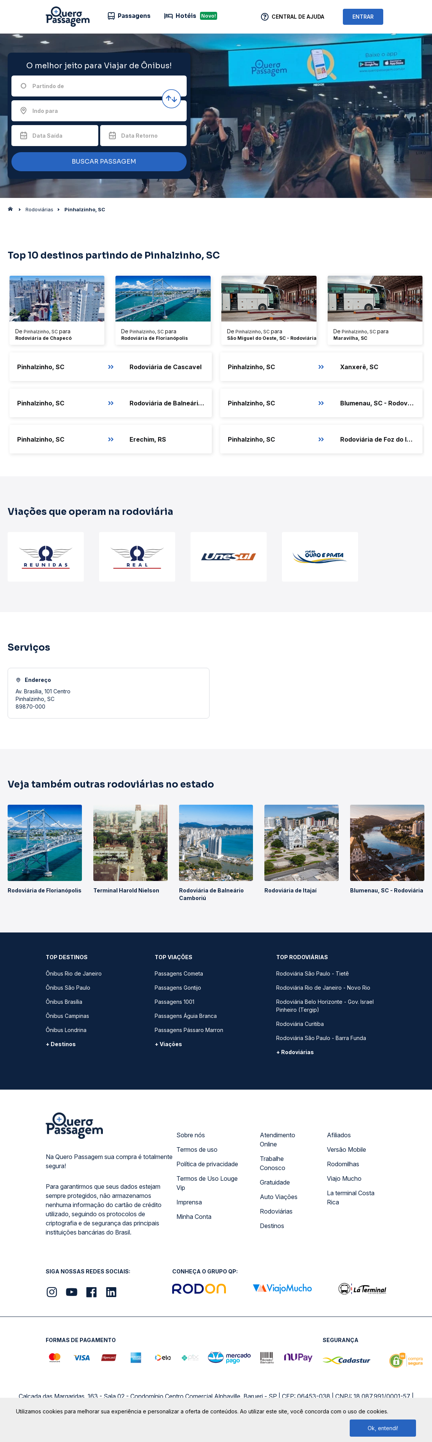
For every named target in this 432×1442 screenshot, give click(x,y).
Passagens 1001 (174, 1001)
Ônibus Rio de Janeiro (74, 973)
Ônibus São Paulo (68, 987)
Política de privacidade (207, 1164)
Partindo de (48, 86)
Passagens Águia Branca (186, 1016)
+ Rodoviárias (295, 1052)
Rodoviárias (276, 1211)
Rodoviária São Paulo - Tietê (312, 973)
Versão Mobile (346, 1149)
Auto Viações (279, 1197)
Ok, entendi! (383, 1428)
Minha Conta (193, 1216)
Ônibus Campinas (67, 1016)
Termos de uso (197, 1149)
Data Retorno (139, 135)
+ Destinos (61, 1044)
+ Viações (168, 1044)
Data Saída (47, 135)
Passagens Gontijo (178, 987)
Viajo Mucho (344, 1178)
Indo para (45, 111)
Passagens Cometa (179, 973)
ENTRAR (363, 16)
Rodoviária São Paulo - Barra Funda (321, 1038)
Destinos (272, 1226)
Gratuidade (275, 1182)
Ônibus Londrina (66, 1030)
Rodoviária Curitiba (300, 1024)
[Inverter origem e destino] (171, 98)
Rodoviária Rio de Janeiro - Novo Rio (323, 987)
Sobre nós (190, 1135)
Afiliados (339, 1135)
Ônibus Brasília (64, 1001)
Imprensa (189, 1202)
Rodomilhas (343, 1164)
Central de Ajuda (298, 16)
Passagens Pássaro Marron (189, 1030)
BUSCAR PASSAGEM (97, 162)
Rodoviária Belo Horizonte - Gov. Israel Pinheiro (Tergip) (325, 1005)
